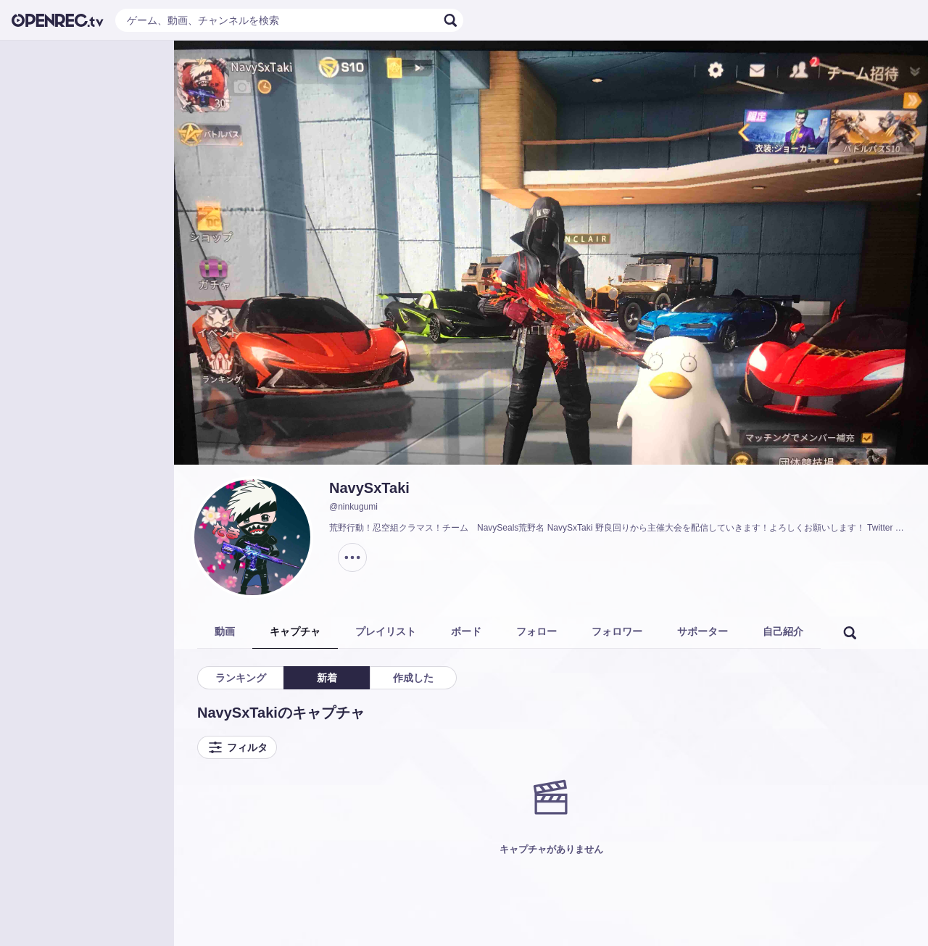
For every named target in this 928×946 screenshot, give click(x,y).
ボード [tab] (466, 631)
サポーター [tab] (702, 631)
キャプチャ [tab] (295, 631)
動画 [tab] (225, 631)
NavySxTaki (369, 488)
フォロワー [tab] (617, 631)
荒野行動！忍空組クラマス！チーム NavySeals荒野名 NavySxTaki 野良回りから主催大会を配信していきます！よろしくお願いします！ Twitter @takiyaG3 (620, 528)
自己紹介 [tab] (783, 631)
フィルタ (237, 747)
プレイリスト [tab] (385, 631)
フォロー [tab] (536, 631)
